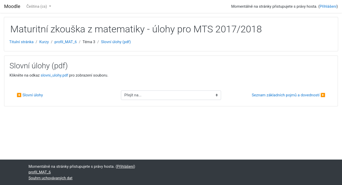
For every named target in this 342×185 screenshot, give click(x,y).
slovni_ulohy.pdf (54, 75)
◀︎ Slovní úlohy (30, 95)
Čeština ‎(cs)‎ (37, 6)
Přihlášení (328, 6)
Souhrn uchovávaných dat (50, 178)
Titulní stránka (21, 42)
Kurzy (44, 42)
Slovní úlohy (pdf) (116, 42)
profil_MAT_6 (65, 42)
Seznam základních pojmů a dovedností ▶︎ (288, 95)
